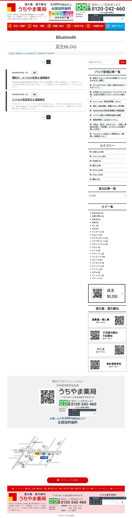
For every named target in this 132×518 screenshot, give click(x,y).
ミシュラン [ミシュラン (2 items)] (98, 275)
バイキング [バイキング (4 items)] (98, 263)
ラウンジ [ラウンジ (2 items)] (97, 278)
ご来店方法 (78, 26)
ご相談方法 (97, 26)
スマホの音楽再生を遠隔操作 (28, 99)
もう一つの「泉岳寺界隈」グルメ (107, 101)
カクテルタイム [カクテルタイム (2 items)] (100, 238)
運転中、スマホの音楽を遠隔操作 (31, 77)
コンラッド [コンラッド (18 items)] (98, 257)
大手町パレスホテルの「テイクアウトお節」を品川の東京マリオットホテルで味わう (108, 94)
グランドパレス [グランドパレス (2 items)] (100, 244)
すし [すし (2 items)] (95, 226)
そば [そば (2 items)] (95, 229)
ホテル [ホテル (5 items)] (96, 272)
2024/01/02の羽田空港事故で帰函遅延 (108, 111)
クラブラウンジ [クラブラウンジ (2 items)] (100, 241)
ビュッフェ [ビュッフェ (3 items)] (98, 266)
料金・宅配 (38, 26)
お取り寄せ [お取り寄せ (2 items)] (98, 216)
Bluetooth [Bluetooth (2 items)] (97, 213)
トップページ (18, 488)
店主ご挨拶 (19, 26)
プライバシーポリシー (100, 488)
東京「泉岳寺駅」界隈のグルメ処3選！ (109, 106)
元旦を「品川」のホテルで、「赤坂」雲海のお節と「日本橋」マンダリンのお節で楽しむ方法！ (108, 126)
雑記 (34, 73)
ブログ (86, 488)
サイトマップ (116, 488)
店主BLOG (41, 53)
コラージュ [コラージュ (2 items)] (98, 254)
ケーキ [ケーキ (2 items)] (96, 250)
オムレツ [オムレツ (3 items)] (97, 235)
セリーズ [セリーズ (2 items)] (97, 260)
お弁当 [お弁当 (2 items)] (96, 219)
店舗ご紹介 (58, 26)
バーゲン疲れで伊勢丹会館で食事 (107, 115)
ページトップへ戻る (67, 480)
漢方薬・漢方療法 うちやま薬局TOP (22, 53)
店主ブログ (117, 26)
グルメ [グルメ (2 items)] (96, 247)
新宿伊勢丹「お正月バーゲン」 (106, 120)
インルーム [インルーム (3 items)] (98, 232)
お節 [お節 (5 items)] (95, 222)
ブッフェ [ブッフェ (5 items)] (97, 269)
